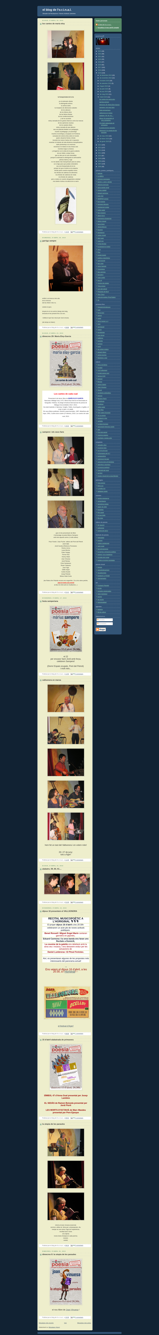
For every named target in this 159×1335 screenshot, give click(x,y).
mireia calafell (102, 190)
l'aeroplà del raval (103, 470)
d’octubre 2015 (105, 80)
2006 (100, 166)
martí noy (101, 241)
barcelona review (103, 504)
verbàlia (100, 421)
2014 (100, 145)
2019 (100, 62)
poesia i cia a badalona (105, 554)
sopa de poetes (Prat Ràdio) (107, 297)
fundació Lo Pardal (104, 576)
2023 (100, 51)
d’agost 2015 (104, 86)
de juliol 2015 (104, 89)
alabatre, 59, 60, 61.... (52, 869)
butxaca (100, 609)
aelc (99, 429)
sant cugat (101, 546)
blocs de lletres (102, 365)
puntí (99, 346)
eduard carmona (103, 193)
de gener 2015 (104, 141)
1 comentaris (79, 1033)
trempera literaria (103, 204)
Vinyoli (100, 390)
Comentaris (101, 623)
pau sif (100, 280)
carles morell (102, 235)
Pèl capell (101, 512)
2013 (100, 147)
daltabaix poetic (103, 491)
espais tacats (102, 255)
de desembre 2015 (106, 75)
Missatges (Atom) (54, 1327)
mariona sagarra (103, 435)
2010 (100, 156)
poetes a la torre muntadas (106, 560)
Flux (99, 252)
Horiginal (70, 971)
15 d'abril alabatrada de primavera (58, 1040)
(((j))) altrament (102, 370)
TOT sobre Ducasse (104, 413)
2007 (100, 164)
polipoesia (101, 528)
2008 (100, 161)
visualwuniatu (102, 573)
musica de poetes (103, 283)
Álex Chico (101, 294)
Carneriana (101, 269)
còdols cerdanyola (103, 543)
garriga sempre (49, 241)
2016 (100, 70)
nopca (99, 329)
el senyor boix (102, 448)
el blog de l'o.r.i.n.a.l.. (105, 24)
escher (100, 597)
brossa (100, 567)
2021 (100, 56)
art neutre (101, 599)
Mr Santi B (101, 525)
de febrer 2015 (105, 139)
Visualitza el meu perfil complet (108, 27)
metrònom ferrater (103, 459)
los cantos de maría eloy (53, 24)
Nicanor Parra (102, 398)
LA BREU (101, 176)
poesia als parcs (103, 531)
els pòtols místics (103, 349)
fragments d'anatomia (104, 218)
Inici (65, 1323)
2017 (100, 67)
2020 (100, 59)
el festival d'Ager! (66, 1026)
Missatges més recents (46, 1323)
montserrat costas (103, 207)
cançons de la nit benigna (106, 462)
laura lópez (101, 224)
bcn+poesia (101, 201)
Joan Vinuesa (72, 1310)
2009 (100, 158)
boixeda (100, 341)
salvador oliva (102, 445)
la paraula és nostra (104, 246)
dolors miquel (102, 221)
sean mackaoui (102, 594)
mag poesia (101, 483)
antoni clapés (102, 384)
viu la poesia (102, 415)
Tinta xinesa (101, 286)
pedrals (100, 173)
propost (100, 379)
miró (99, 324)
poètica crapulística (104, 258)
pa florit (100, 473)
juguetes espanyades (104, 591)
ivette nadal (101, 210)
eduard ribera (102, 352)
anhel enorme (102, 355)
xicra (99, 249)
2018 (100, 65)
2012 (100, 150)
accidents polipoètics (104, 393)
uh (98, 300)
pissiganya (101, 232)
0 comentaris (79, 232)
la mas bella (101, 515)
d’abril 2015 (104, 97)
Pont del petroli (102, 432)
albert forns (101, 216)
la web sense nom (103, 373)
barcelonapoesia (103, 549)
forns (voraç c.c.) (103, 321)
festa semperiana (50, 601)
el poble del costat (103, 557)
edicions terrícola (103, 185)
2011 (100, 153)
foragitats (101, 510)
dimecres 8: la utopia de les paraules (59, 1254)
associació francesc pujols (106, 427)
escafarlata (101, 332)
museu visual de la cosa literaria (108, 476)
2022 (100, 54)
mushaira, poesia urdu (105, 438)
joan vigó (100, 196)
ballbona (100, 338)
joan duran (101, 335)
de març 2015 (104, 136)
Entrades (101, 620)
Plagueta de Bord (103, 292)
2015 (100, 73)
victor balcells (102, 266)
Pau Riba (101, 410)
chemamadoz (102, 578)
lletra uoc (100, 486)
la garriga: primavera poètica (107, 552)
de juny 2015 (104, 91)
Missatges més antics (84, 1323)
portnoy (100, 344)
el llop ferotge (102, 244)
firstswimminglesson (104, 307)
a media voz (101, 488)
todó (99, 310)
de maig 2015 (104, 94)
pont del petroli (102, 289)
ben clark (100, 263)
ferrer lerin (101, 313)
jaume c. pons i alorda (105, 182)
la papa (100, 367)
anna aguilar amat (103, 187)
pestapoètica (102, 456)
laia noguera (101, 213)
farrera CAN (101, 376)
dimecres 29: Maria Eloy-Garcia (56, 336)
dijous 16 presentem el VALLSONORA (59, 911)
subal (99, 318)
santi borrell (101, 261)
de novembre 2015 (106, 78)
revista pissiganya (103, 498)
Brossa (100, 382)
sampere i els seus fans (53, 432)
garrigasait (101, 327)
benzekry (100, 275)
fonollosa (100, 404)
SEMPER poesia (103, 199)
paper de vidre (102, 507)
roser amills (101, 277)
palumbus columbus (104, 464)
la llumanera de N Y (104, 453)
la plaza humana (103, 424)
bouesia (100, 230)
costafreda (101, 401)
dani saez (101, 238)
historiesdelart (102, 602)
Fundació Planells (103, 585)
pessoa (100, 396)
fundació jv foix (102, 418)
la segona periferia (103, 467)
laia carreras (101, 272)
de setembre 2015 (106, 83)
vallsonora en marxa (51, 680)
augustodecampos (103, 570)
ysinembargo (102, 501)
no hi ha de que (103, 450)
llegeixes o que (102, 358)
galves (100, 315)
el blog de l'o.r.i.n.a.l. (57, 9)
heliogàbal (101, 538)
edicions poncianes (104, 179)
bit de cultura (102, 612)
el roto (100, 588)
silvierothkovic (102, 227)
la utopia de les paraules (53, 1124)
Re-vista (100, 518)
